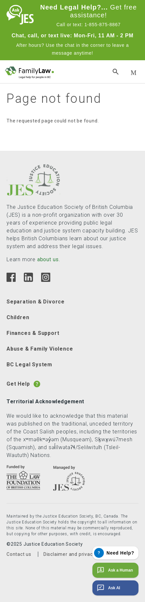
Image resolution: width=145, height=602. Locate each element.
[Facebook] (11, 280)
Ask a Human (114, 570)
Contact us (19, 554)
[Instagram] (45, 280)
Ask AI (108, 588)
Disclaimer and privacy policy (76, 554)
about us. (48, 259)
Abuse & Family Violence (40, 349)
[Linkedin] (28, 280)
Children (18, 317)
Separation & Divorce (36, 302)
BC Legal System (29, 364)
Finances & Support (33, 333)
